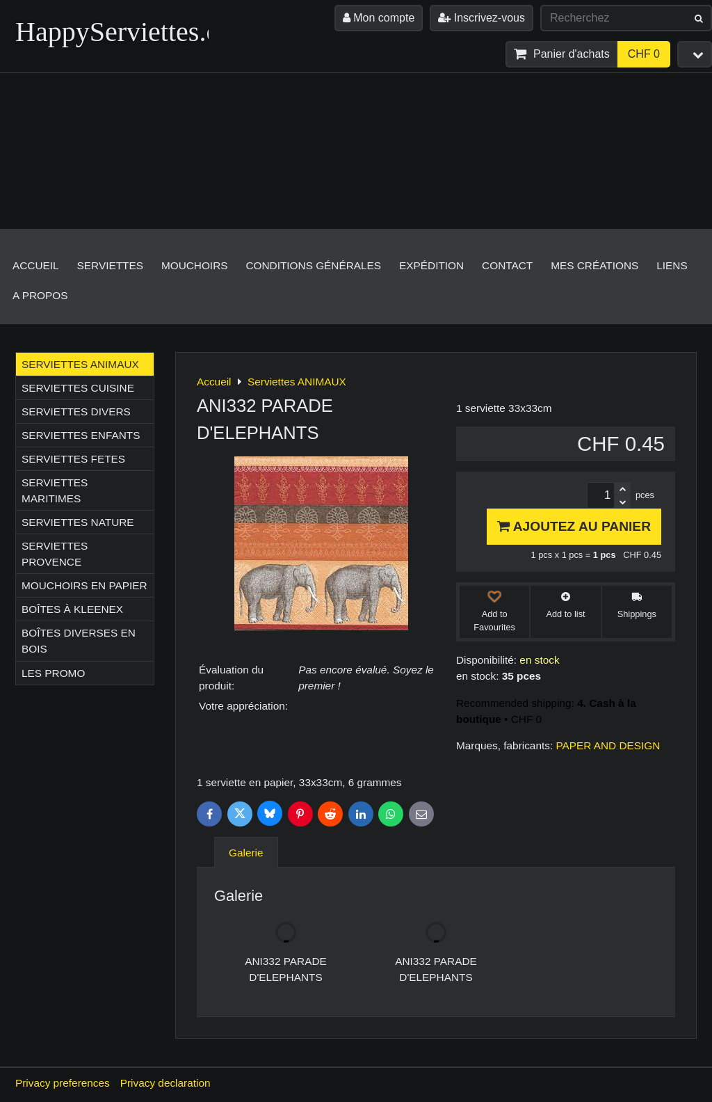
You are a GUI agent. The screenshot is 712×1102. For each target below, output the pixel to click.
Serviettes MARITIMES (55, 490)
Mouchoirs (194, 265)
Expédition (431, 265)
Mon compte (378, 18)
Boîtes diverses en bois (79, 641)
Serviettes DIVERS (76, 411)
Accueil (36, 265)
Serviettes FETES (73, 459)
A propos (40, 295)
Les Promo (53, 673)
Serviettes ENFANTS (81, 435)
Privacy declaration (165, 1083)
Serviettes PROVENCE (55, 554)
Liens (671, 265)
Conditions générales (313, 265)
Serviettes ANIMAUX (80, 364)
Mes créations (594, 265)
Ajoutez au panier (574, 526)
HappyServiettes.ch (123, 31)
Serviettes (110, 265)
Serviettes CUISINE (78, 388)
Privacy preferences (62, 1083)
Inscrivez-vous (481, 18)
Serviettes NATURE (78, 522)
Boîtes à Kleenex (72, 609)
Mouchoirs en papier (84, 585)
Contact (507, 265)
